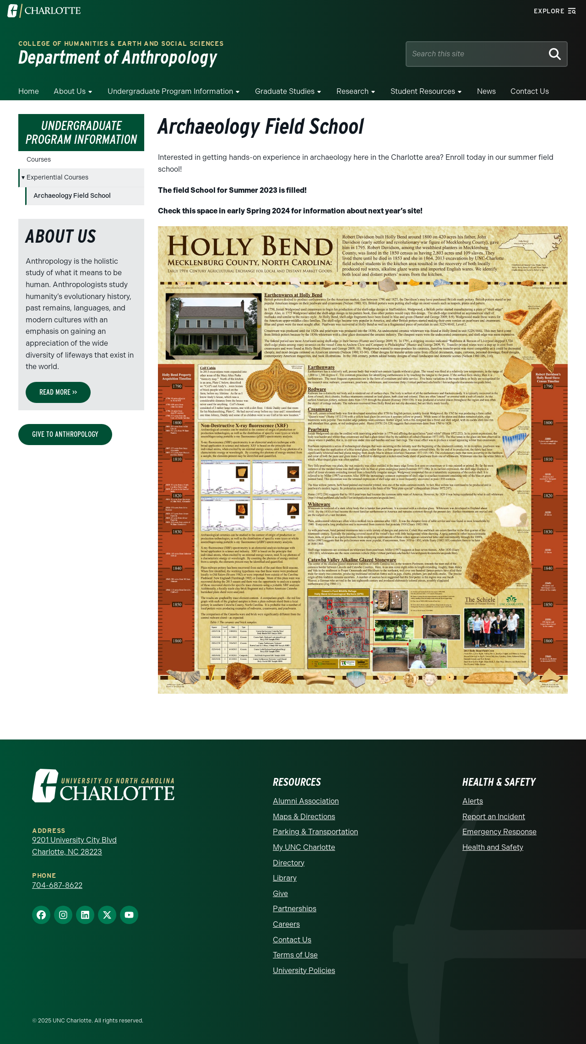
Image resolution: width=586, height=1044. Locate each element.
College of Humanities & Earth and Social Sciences (120, 43)
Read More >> (58, 392)
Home (28, 91)
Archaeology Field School (72, 196)
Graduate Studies (285, 91)
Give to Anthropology (65, 434)
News (486, 91)
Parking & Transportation (315, 831)
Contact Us (529, 91)
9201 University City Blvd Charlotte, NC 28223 (74, 846)
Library (285, 878)
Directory (288, 863)
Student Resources (423, 91)
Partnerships (294, 908)
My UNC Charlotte (304, 847)
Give (280, 893)
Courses (39, 159)
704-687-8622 (57, 885)
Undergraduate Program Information (170, 91)
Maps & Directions (304, 816)
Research (352, 91)
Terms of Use (295, 955)
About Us (70, 91)
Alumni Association (306, 801)
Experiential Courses (57, 177)
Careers (286, 924)
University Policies (304, 970)
